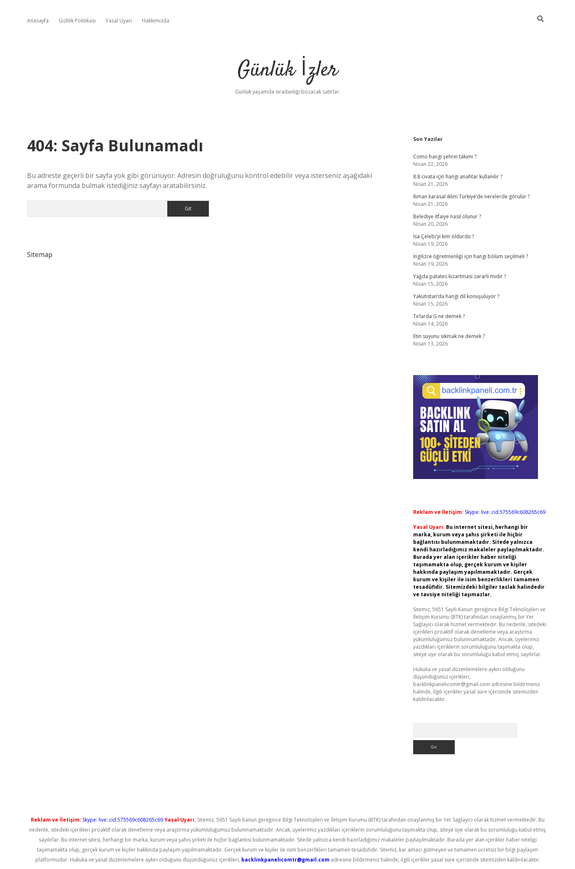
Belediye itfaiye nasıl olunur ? (447, 216)
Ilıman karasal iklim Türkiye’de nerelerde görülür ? (471, 196)
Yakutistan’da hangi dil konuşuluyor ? (456, 296)
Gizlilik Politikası (77, 20)
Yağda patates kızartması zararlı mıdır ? (459, 276)
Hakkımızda (155, 20)
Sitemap (39, 254)
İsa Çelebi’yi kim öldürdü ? (443, 236)
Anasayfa (38, 20)
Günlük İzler (288, 70)
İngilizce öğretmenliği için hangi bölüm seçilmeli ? (470, 256)
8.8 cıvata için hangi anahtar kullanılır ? (457, 176)
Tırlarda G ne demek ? (439, 316)
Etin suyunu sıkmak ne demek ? (449, 336)
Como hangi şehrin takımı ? (444, 156)
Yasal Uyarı (119, 20)
